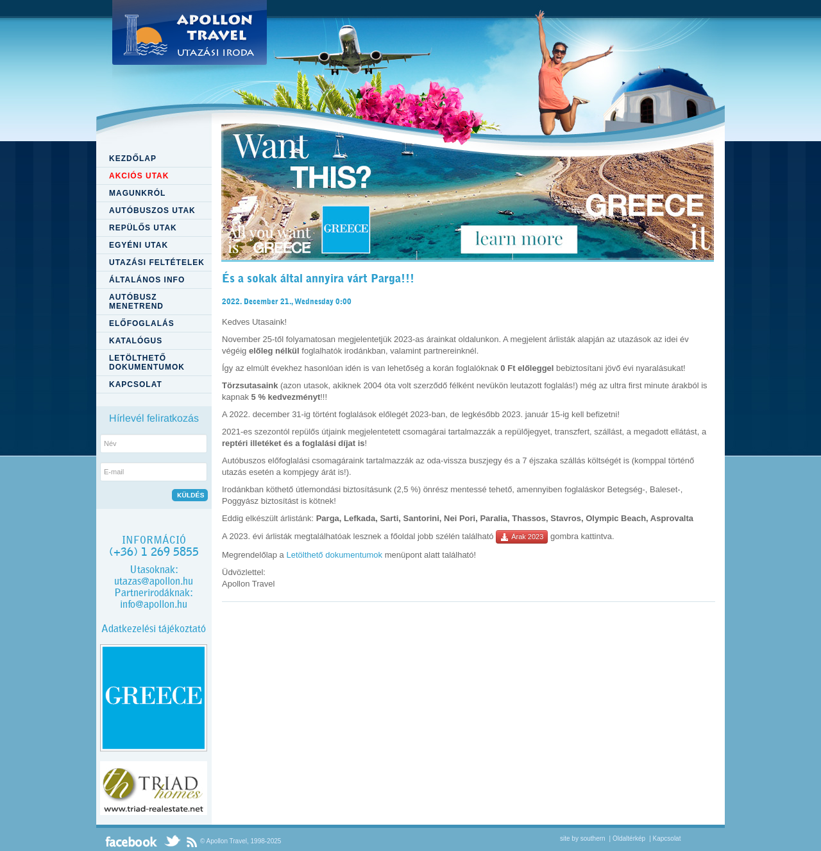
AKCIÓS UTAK (139, 175)
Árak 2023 (521, 537)
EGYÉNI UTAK (138, 245)
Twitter (171, 841)
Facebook (131, 841)
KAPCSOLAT (135, 384)
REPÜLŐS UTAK (143, 227)
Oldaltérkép (629, 838)
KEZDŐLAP (133, 158)
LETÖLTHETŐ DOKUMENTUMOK (147, 363)
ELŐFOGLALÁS (141, 323)
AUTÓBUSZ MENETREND (136, 302)
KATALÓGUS (135, 340)
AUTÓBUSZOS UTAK (152, 210)
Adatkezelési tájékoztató (153, 629)
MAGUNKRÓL (137, 193)
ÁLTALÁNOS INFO (147, 279)
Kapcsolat (667, 838)
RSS (191, 841)
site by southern (582, 838)
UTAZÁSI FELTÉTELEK (157, 262)
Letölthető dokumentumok (334, 555)
